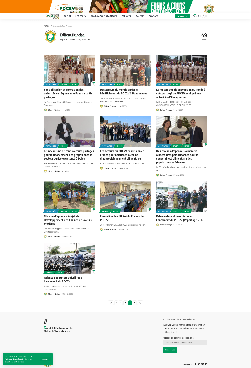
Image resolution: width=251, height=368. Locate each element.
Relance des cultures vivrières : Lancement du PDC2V (63, 286)
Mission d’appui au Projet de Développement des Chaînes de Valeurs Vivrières (68, 226)
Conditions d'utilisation (14, 362)
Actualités (51, 91)
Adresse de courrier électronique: (185, 347)
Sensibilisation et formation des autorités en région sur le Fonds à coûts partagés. (68, 99)
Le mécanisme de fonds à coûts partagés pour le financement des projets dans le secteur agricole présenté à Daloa (69, 161)
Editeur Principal (54, 116)
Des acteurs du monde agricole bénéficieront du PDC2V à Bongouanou (123, 98)
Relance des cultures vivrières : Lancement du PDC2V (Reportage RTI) (179, 224)
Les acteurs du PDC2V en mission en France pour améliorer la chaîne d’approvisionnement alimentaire (122, 161)
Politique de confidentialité (16, 359)
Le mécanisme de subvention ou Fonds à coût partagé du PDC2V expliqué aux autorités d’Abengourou (180, 99)
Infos (74, 91)
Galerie (64, 91)
